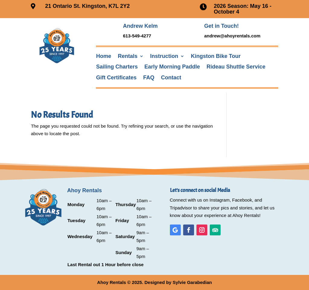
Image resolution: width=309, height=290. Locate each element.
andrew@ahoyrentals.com (232, 35)
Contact (171, 78)
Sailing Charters (117, 67)
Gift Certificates (116, 78)
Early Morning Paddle (172, 67)
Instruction (164, 56)
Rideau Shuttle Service (236, 67)
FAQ (148, 78)
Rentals (127, 56)
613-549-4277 (137, 35)
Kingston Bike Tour (216, 56)
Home (103, 56)
